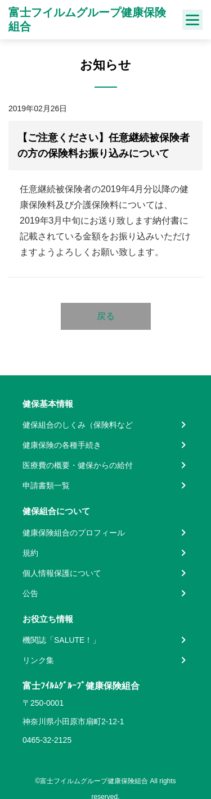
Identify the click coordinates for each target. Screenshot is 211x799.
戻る (106, 316)
